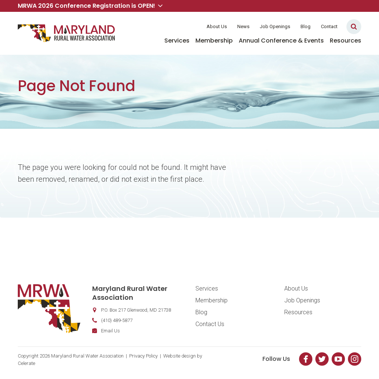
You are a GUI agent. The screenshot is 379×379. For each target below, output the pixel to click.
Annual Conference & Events (281, 40)
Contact (329, 26)
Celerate (26, 363)
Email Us (110, 330)
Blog (306, 26)
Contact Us (209, 324)
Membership (214, 40)
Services (177, 40)
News (243, 26)
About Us (217, 26)
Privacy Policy (143, 356)
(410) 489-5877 (117, 320)
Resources (345, 40)
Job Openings (275, 26)
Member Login (177, 26)
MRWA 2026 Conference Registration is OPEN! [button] (90, 5)
